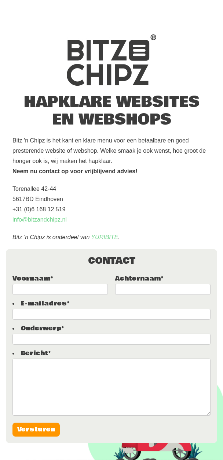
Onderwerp (42, 328)
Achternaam (139, 278)
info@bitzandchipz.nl (39, 219)
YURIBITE (104, 237)
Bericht (36, 353)
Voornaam (32, 278)
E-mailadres (45, 303)
